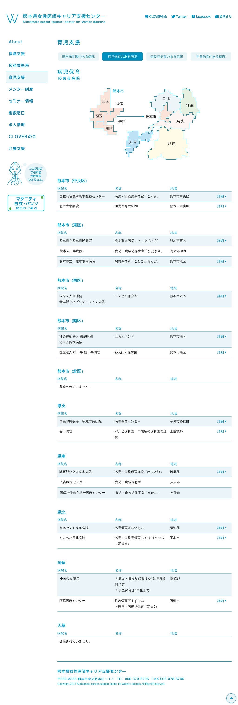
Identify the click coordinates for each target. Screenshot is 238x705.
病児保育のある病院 (122, 56)
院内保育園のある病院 (78, 56)
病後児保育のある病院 (166, 56)
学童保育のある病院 (210, 56)
